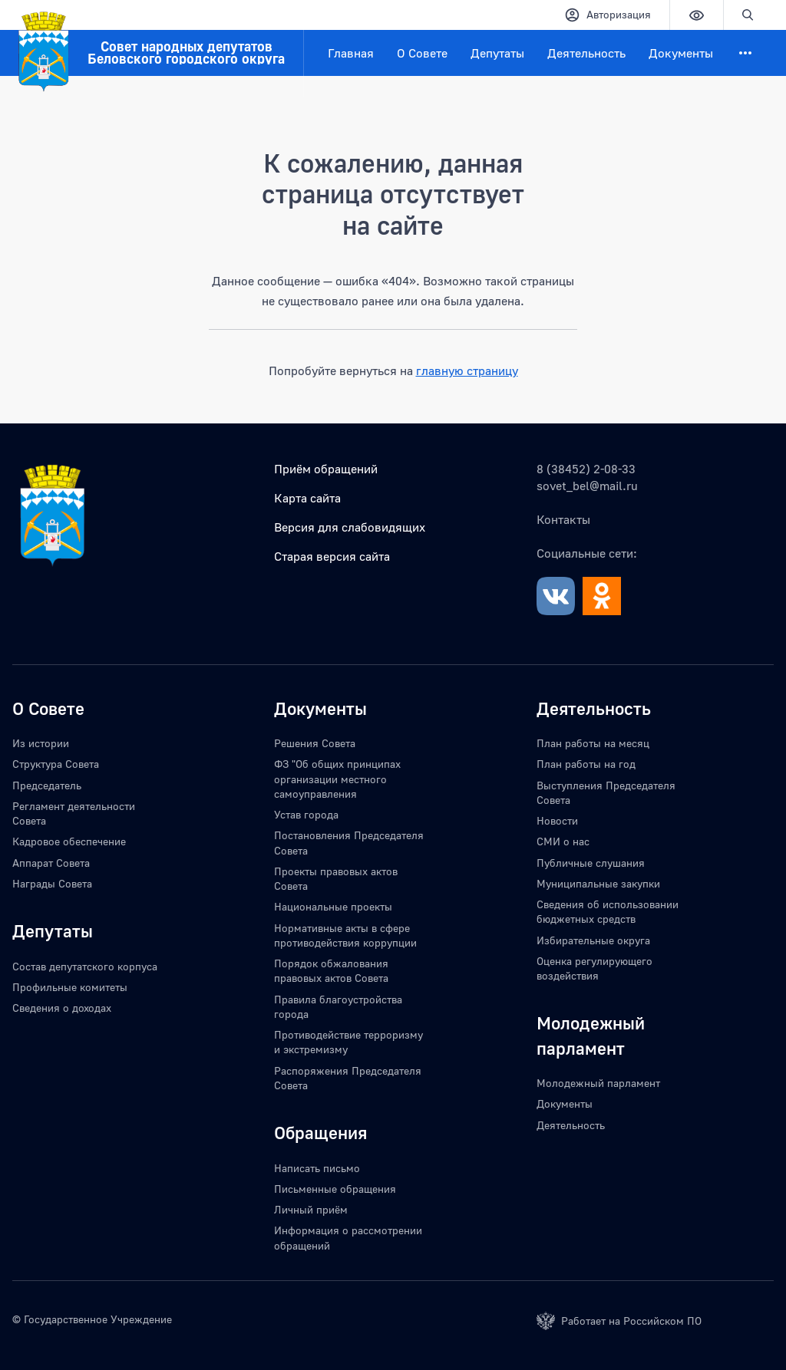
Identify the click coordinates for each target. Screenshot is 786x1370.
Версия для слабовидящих (349, 527)
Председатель (46, 785)
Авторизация (607, 15)
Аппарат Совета (51, 862)
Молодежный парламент (598, 1082)
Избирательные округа (593, 940)
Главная (351, 53)
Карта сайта (307, 498)
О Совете (422, 53)
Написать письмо (317, 1167)
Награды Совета (52, 883)
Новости (557, 820)
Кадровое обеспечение (69, 841)
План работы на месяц (593, 742)
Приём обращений (326, 468)
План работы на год (586, 763)
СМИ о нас (563, 841)
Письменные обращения (335, 1188)
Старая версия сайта (332, 556)
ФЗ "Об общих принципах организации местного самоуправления (337, 778)
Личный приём (311, 1209)
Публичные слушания (591, 862)
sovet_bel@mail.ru (587, 485)
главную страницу (467, 370)
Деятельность (586, 53)
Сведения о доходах (61, 1007)
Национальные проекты (333, 906)
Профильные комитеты (69, 986)
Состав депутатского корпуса (84, 966)
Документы (681, 53)
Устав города (306, 814)
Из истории (40, 742)
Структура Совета (55, 763)
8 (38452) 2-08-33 (586, 468)
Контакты (563, 519)
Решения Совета (314, 742)
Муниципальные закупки (598, 883)
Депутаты (497, 53)
